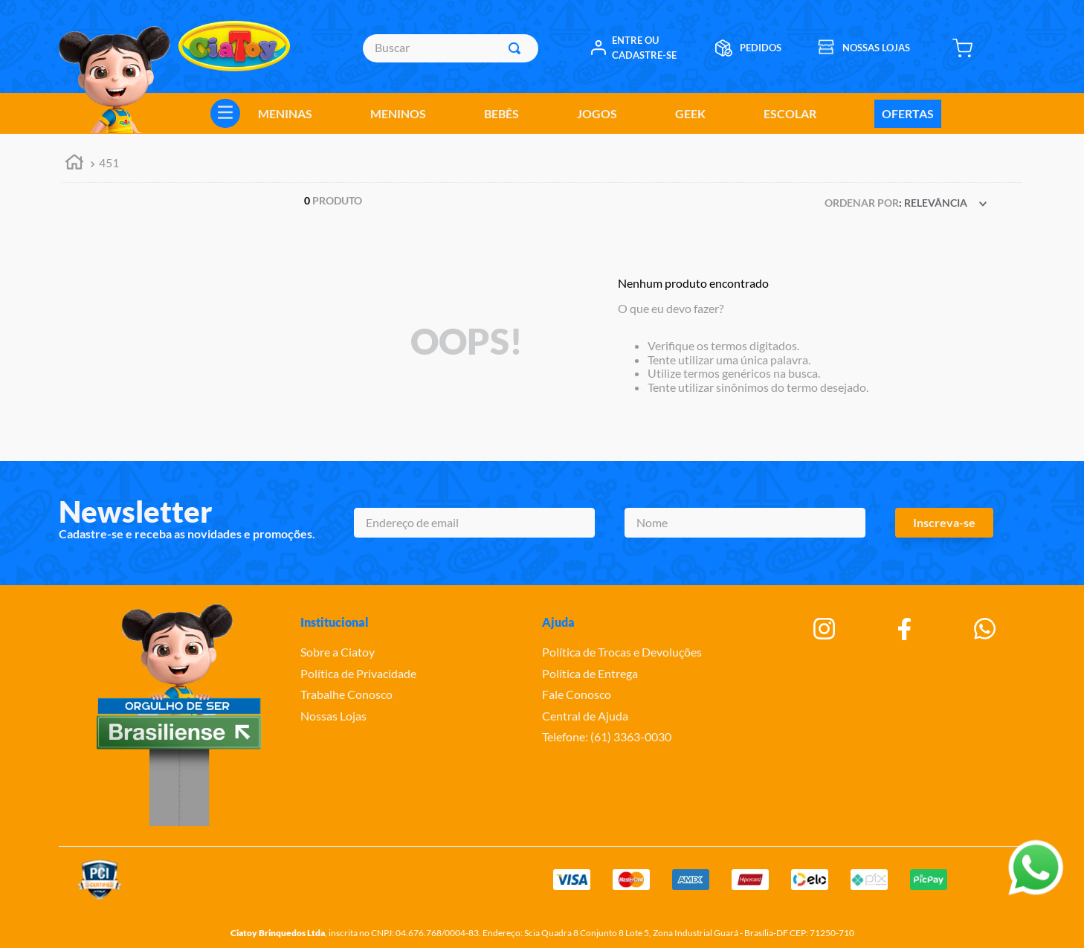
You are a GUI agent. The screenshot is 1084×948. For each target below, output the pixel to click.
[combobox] (450, 48)
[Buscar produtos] (517, 48)
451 (109, 162)
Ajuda (558, 622)
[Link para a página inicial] (74, 164)
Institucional (334, 622)
